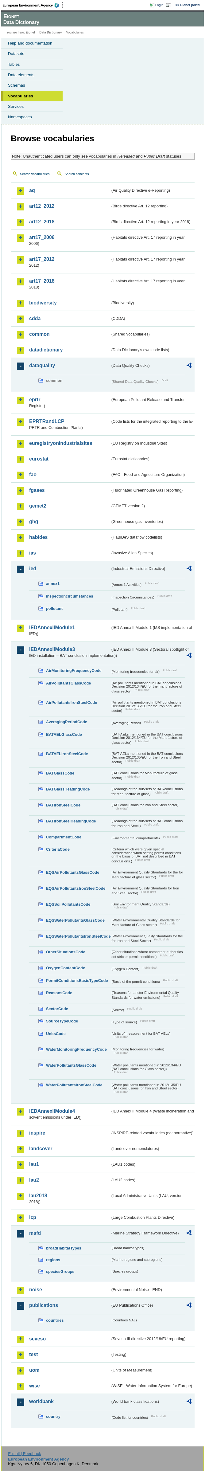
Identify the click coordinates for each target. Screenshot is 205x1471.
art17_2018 (42, 281)
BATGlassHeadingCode (68, 789)
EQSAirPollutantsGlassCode (72, 872)
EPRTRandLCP (46, 421)
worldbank (41, 1401)
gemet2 (37, 505)
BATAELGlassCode (64, 734)
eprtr (34, 399)
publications (43, 1305)
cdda (35, 318)
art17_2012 (42, 259)
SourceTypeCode (62, 1021)
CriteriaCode (58, 849)
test (33, 1354)
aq (32, 190)
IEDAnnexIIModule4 (52, 1111)
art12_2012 (42, 206)
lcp (32, 1217)
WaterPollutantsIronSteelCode (74, 1085)
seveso (37, 1338)
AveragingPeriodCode (66, 722)
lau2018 (38, 1195)
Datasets (16, 53)
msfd (35, 1233)
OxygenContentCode (65, 968)
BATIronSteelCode (63, 805)
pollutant (54, 608)
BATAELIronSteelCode (67, 753)
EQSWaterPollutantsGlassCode (75, 920)
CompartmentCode (63, 837)
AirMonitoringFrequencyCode (74, 670)
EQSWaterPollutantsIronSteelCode (78, 936)
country (53, 1416)
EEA (33, 5)
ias (32, 552)
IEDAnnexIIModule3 (52, 649)
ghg (33, 521)
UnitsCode (56, 1033)
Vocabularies (20, 96)
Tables (14, 64)
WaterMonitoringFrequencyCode (76, 1049)
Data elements (21, 75)
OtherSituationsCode (65, 952)
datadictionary (46, 349)
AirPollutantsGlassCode (68, 683)
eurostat (38, 458)
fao (33, 474)
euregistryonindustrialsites (60, 443)
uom (34, 1370)
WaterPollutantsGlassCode (71, 1065)
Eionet (30, 32)
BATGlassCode (60, 773)
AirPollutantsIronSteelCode (71, 702)
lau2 (34, 1180)
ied (32, 568)
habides (38, 537)
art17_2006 (42, 237)
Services (16, 106)
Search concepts (76, 174)
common (39, 334)
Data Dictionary (50, 32)
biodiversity (43, 302)
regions (53, 1259)
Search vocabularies (35, 174)
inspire (37, 1133)
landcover (40, 1148)
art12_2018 (42, 221)
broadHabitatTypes (63, 1248)
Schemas (16, 85)
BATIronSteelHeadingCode (71, 821)
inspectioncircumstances (69, 596)
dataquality (42, 365)
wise (34, 1385)
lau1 (34, 1164)
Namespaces (20, 117)
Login (159, 5)
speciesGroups (60, 1271)
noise (35, 1289)
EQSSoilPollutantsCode (68, 904)
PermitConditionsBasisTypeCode (77, 980)
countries (55, 1320)
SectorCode (57, 1008)
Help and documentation (30, 43)
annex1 (53, 583)
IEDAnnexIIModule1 (52, 627)
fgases (37, 490)
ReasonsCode (59, 992)
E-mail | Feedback (24, 1453)
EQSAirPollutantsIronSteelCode (75, 888)
